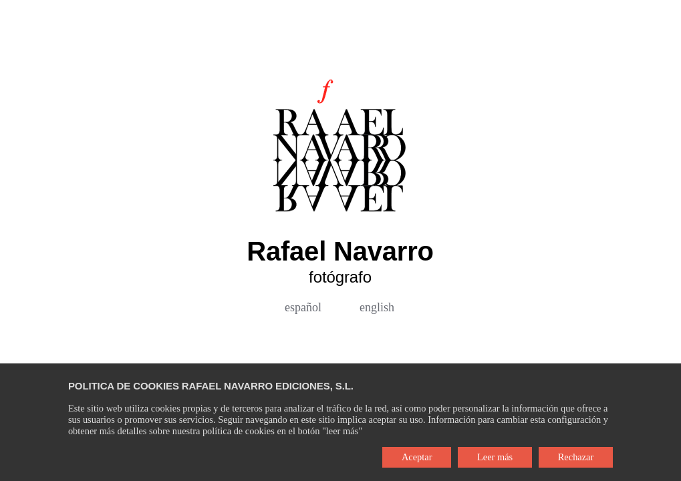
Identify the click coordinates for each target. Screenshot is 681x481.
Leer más (495, 457)
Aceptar (417, 457)
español (303, 307)
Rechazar (576, 457)
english (377, 307)
